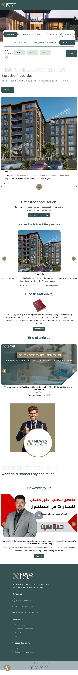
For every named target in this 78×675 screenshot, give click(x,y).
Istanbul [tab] (10, 34)
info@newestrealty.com (28, 612)
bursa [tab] (40, 34)
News (17, 636)
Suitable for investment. (25, 652)
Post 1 (17, 648)
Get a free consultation (39, 215)
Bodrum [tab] (26, 34)
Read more (52, 286)
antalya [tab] (53, 34)
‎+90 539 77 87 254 (25, 606)
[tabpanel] (39, 43)
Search (67, 42)
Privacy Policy (20, 625)
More (6, 90)
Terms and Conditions (24, 629)
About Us (18, 633)
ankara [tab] (68, 34)
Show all (39, 556)
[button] (74, 258)
